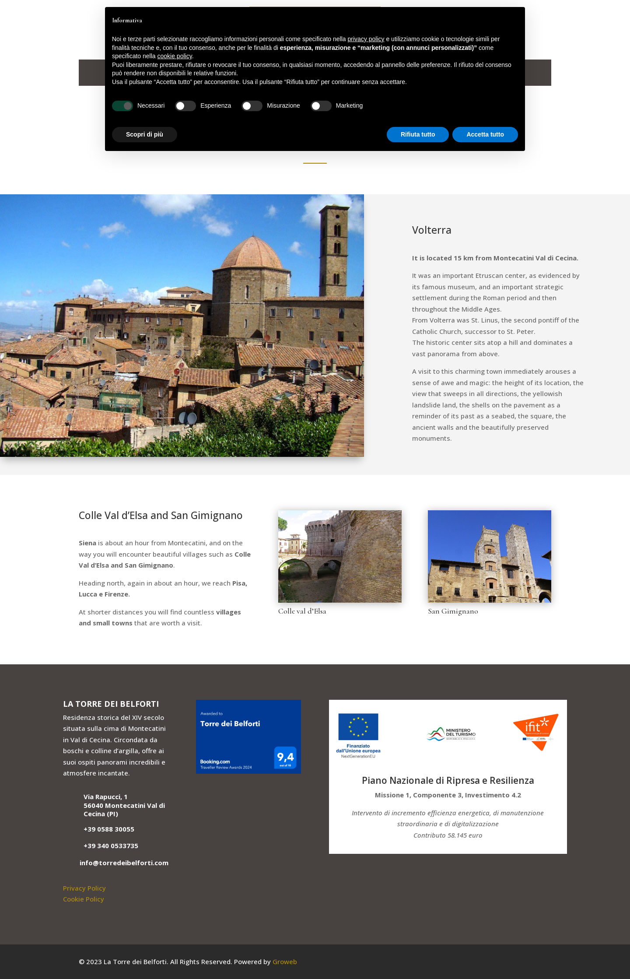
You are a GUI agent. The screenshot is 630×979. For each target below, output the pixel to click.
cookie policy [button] (175, 56)
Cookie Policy (83, 899)
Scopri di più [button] (144, 134)
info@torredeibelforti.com (124, 862)
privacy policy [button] (366, 38)
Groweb (285, 961)
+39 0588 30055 (109, 829)
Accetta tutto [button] (485, 134)
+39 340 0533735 (111, 845)
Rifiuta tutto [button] (418, 134)
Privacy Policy (84, 888)
